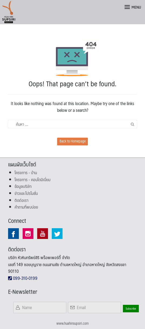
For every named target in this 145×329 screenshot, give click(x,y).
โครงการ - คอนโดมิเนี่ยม (32, 179)
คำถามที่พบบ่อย (26, 206)
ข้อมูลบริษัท (23, 186)
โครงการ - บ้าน (26, 172)
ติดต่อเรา (21, 200)
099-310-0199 (22, 278)
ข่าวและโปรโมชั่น (26, 193)
